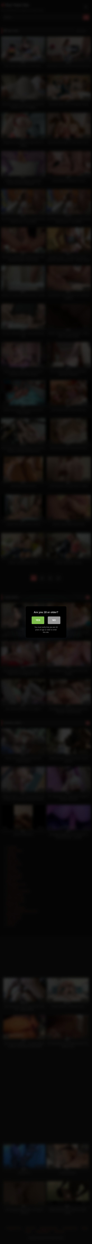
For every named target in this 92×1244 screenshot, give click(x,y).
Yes (38, 620)
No (54, 620)
